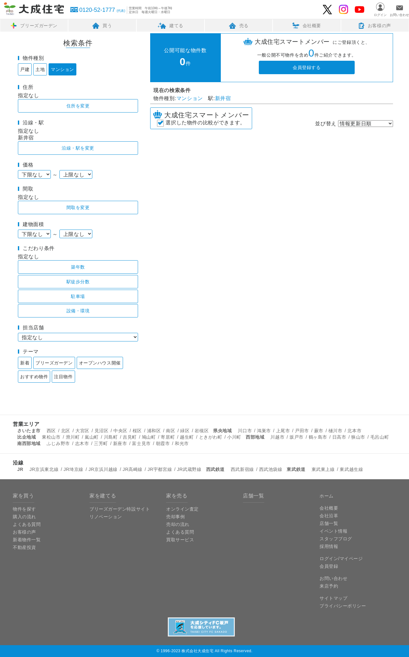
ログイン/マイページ (341, 558)
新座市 (120, 443)
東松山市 (51, 437)
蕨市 (318, 430)
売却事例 (175, 516)
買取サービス (180, 539)
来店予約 (329, 586)
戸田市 (302, 430)
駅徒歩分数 (78, 281)
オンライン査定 (182, 509)
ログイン (380, 15)
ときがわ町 (210, 437)
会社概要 (306, 25)
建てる (170, 25)
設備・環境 (78, 310)
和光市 (182, 443)
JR (20, 469)
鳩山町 (149, 437)
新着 (24, 362)
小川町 (234, 437)
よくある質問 (27, 524)
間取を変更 (78, 207)
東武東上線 (323, 469)
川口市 (245, 430)
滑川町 (73, 437)
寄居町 (168, 437)
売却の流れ (177, 524)
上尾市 (283, 430)
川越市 (277, 437)
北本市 (354, 430)
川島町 (111, 437)
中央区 (120, 430)
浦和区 (154, 430)
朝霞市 (163, 443)
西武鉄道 (215, 469)
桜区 (137, 430)
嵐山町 (92, 437)
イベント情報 (333, 531)
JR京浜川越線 (103, 469)
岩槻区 (202, 430)
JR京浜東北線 (43, 469)
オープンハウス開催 (100, 362)
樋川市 (335, 430)
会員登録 (329, 566)
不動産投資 (24, 547)
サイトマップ (333, 598)
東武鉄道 (296, 469)
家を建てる (102, 495)
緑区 (184, 430)
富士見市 (141, 443)
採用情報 (329, 546)
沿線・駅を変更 (78, 148)
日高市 (339, 437)
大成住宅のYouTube (359, 9)
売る (239, 25)
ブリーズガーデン (34, 25)
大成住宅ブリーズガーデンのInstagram (343, 9)
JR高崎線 (133, 469)
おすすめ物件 (34, 376)
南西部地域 (29, 443)
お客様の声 (375, 25)
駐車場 (78, 296)
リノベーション (105, 516)
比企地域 (26, 437)
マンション (62, 69)
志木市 (82, 443)
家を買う (23, 495)
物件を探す (24, 509)
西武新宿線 (242, 469)
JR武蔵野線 (189, 469)
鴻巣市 (264, 430)
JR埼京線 (73, 469)
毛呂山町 (379, 437)
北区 (65, 430)
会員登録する (306, 67)
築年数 (78, 267)
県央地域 (222, 430)
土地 (40, 69)
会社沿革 (329, 515)
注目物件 (63, 376)
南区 (170, 430)
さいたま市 (29, 430)
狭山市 (358, 437)
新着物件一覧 (27, 539)
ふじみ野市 (58, 443)
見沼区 (102, 430)
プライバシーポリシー (343, 605)
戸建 (24, 69)
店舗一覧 (253, 495)
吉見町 (130, 437)
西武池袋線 (270, 469)
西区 (51, 430)
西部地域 (255, 437)
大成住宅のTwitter (327, 9)
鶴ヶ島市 (318, 437)
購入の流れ (24, 516)
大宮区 (82, 430)
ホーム (327, 495)
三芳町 (101, 443)
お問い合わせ (399, 15)
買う (102, 25)
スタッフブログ (336, 538)
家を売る (177, 495)
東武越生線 (351, 469)
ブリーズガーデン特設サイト (119, 509)
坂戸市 (296, 437)
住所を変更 (78, 105)
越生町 (187, 437)
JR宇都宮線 (160, 469)
